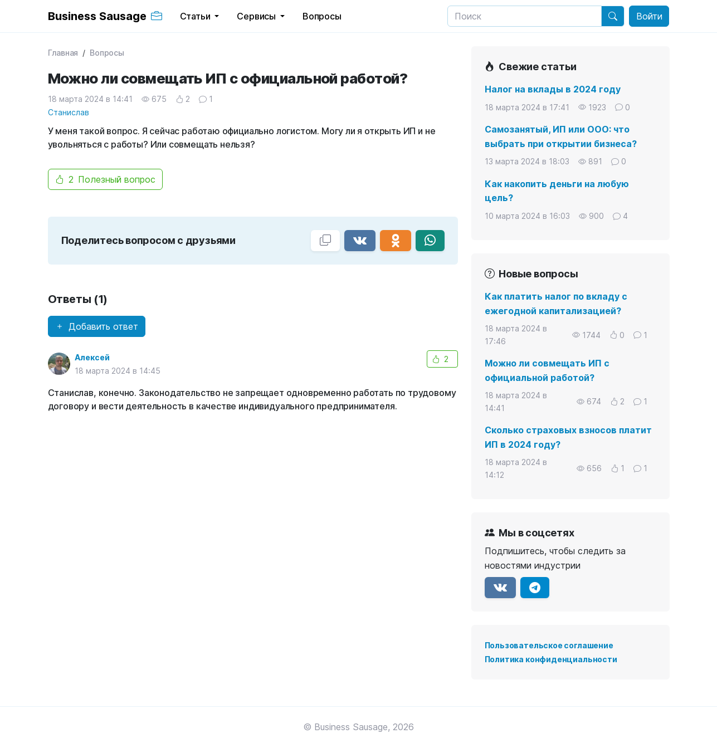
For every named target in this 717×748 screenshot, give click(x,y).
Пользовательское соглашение (549, 645)
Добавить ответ (96, 326)
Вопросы (107, 52)
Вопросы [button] (322, 16)
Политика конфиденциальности (551, 659)
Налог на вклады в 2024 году (553, 89)
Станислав (68, 112)
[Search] (524, 16)
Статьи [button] (196, 16)
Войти (649, 16)
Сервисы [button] (257, 16)
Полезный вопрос (105, 179)
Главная (63, 52)
